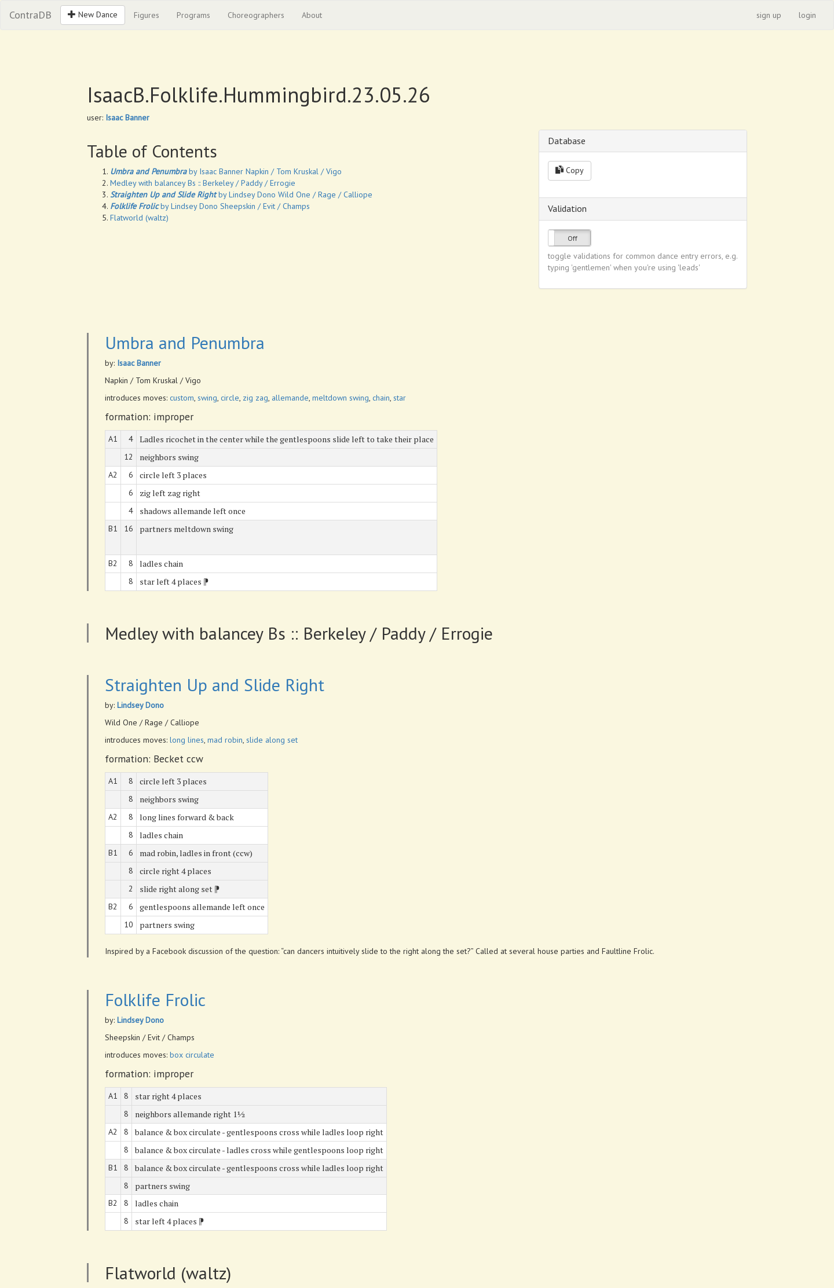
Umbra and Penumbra (185, 342)
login (807, 15)
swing (207, 397)
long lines (187, 740)
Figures (146, 15)
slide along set (272, 740)
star (399, 397)
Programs (193, 15)
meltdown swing (340, 397)
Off (572, 238)
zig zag (255, 397)
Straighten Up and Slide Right (214, 684)
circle (230, 397)
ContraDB (30, 14)
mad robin (225, 740)
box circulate (192, 1055)
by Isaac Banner (176, 171)
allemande (290, 397)
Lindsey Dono (140, 705)
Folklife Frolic (155, 999)
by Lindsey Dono (193, 194)
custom (182, 397)
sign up (768, 15)
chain (381, 397)
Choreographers (256, 15)
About (312, 15)
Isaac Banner (127, 117)
